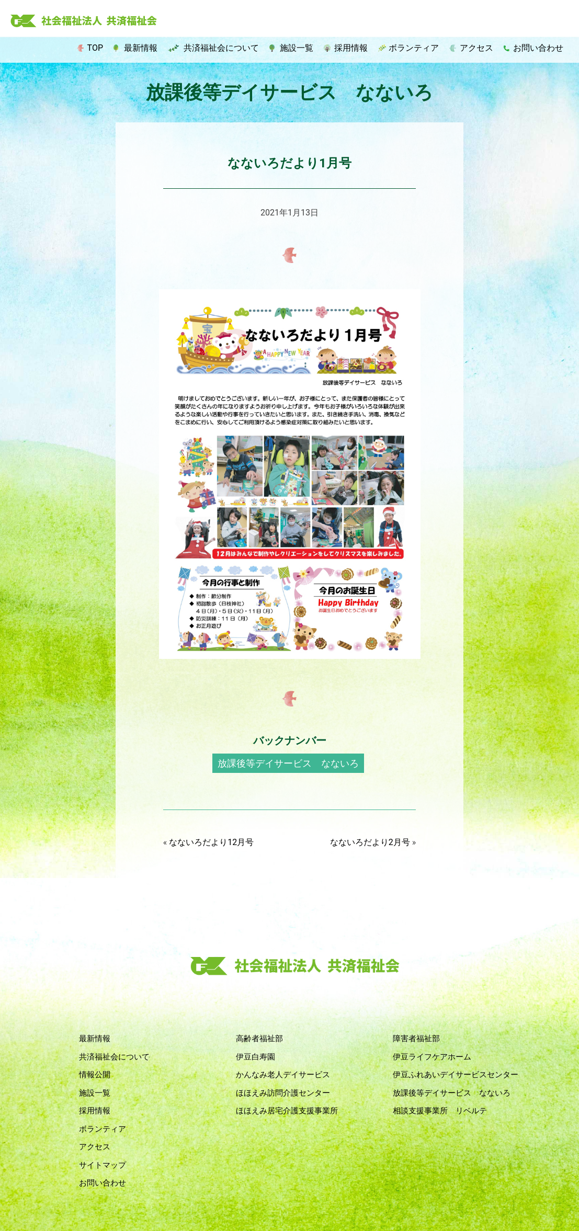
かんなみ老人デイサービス (283, 1074)
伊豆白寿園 (255, 1057)
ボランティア (414, 48)
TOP (95, 48)
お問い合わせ (538, 48)
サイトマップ (102, 1165)
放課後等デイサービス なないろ (288, 763)
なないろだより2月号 (370, 842)
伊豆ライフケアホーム (432, 1057)
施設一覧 (296, 48)
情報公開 (94, 1074)
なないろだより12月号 (211, 842)
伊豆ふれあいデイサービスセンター (455, 1074)
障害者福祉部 (416, 1038)
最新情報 (140, 48)
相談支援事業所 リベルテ (440, 1110)
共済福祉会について (221, 48)
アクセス (476, 48)
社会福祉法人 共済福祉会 (83, 21)
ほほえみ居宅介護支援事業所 (287, 1110)
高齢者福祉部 (259, 1038)
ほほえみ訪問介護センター (283, 1093)
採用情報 (351, 48)
